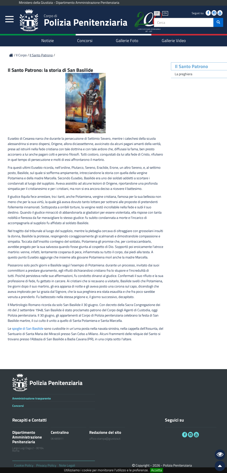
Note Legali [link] (67, 465)
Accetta (156, 470)
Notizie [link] (47, 40)
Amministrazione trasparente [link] (31, 398)
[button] (218, 22)
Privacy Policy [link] (46, 465)
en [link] (165, 13)
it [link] (157, 13)
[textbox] (184, 22)
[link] (9, 19)
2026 (156, 465)
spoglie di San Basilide (27, 328)
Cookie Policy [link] (23, 465)
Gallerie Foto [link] (127, 40)
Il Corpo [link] (22, 55)
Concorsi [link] (84, 40)
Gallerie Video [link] (174, 40)
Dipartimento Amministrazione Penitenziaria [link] (87, 2)
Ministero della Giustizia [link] (36, 2)
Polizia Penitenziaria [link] (86, 21)
